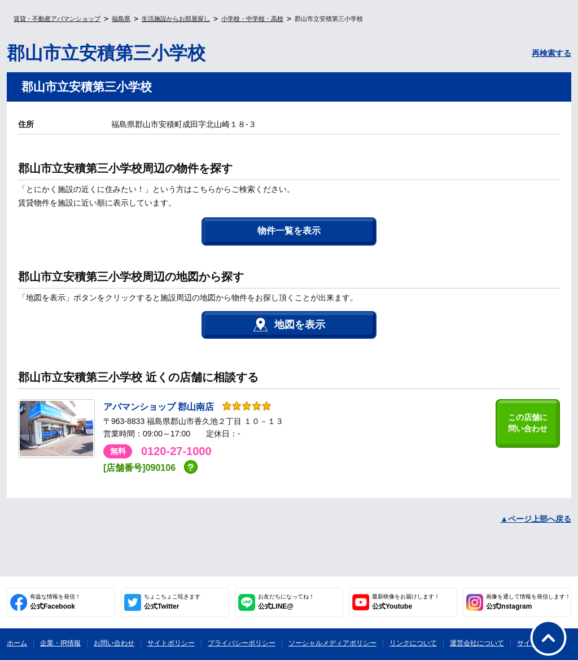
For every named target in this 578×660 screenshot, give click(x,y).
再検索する (551, 53)
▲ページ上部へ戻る (535, 518)
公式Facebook (55, 601)
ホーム (17, 643)
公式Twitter (172, 601)
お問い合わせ (114, 643)
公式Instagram (528, 601)
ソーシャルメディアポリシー (332, 643)
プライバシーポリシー (241, 643)
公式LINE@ (286, 601)
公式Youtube (406, 601)
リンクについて (413, 643)
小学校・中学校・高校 (252, 18)
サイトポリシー (171, 643)
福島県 (121, 18)
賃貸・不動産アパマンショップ (57, 18)
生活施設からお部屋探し (176, 18)
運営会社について (477, 643)
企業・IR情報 (60, 643)
